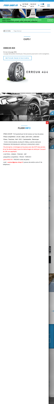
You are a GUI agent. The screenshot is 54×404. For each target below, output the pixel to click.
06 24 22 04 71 (33, 6)
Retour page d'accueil (17, 60)
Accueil (7, 33)
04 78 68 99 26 (25, 6)
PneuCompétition (27, 106)
